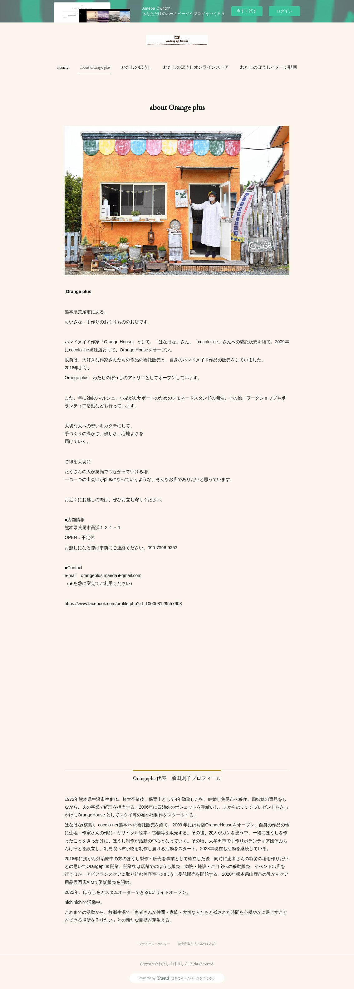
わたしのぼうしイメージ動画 (268, 67)
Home (62, 67)
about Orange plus (95, 67)
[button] (62, 67)
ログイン (284, 11)
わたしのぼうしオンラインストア (196, 67)
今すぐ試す (247, 10)
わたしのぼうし (136, 67)
